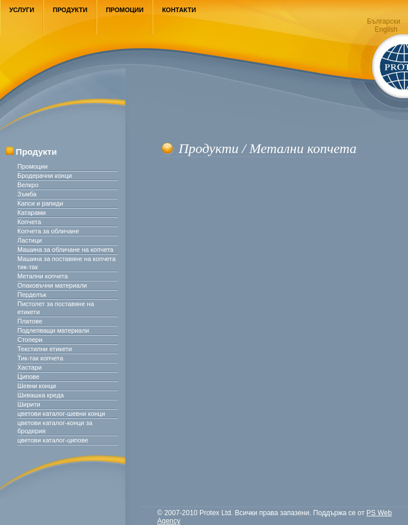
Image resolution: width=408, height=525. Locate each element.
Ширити (28, 404)
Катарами (31, 212)
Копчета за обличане (48, 231)
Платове (29, 321)
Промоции (124, 9)
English (385, 29)
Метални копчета (42, 276)
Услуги (21, 9)
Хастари (29, 367)
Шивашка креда (40, 395)
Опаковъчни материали (52, 285)
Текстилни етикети (44, 348)
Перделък (31, 294)
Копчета (29, 221)
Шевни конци (36, 385)
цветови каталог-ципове (52, 440)
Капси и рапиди (40, 203)
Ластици (29, 240)
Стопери (29, 339)
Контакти (179, 9)
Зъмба (26, 194)
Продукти (70, 9)
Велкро (28, 184)
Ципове (28, 376)
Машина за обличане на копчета (65, 249)
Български (383, 21)
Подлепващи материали (53, 330)
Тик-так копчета (40, 358)
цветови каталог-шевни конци (61, 413)
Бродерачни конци (44, 175)
